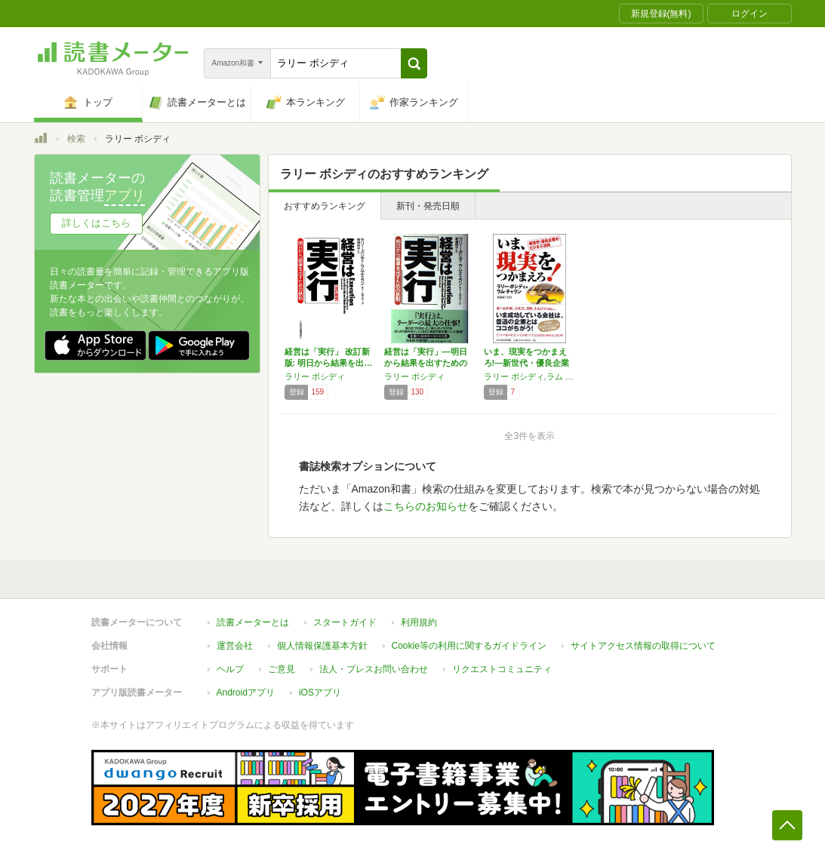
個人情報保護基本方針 (322, 645)
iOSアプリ (320, 692)
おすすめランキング (324, 206)
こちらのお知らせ (425, 506)
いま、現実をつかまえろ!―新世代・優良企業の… (527, 363)
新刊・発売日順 (428, 206)
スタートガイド (345, 622)
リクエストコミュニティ (502, 669)
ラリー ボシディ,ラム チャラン (530, 376)
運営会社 (235, 645)
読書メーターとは (253, 622)
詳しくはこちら (96, 223)
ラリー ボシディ (315, 376)
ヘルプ (230, 669)
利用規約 (419, 622)
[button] (414, 63)
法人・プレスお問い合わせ (373, 669)
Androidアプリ (246, 692)
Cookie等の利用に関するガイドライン (469, 645)
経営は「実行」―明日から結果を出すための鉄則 (425, 363)
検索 (76, 139)
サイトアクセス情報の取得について (643, 645)
